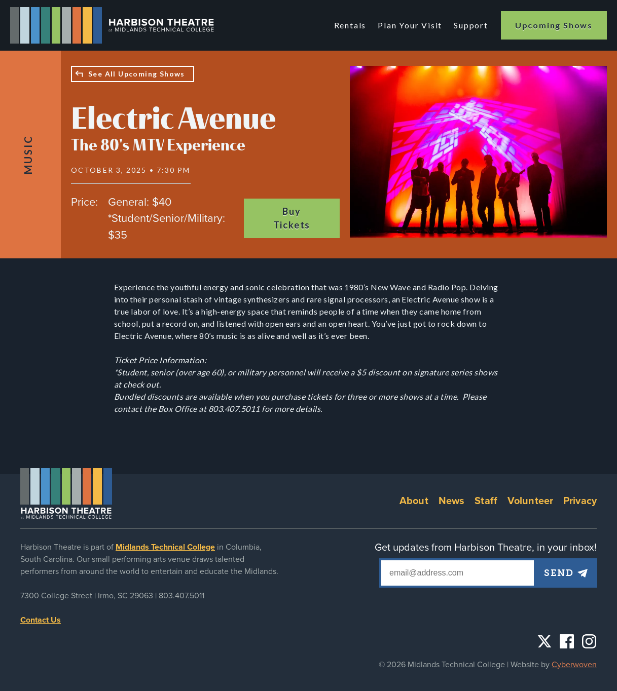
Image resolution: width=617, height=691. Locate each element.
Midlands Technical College (165, 547)
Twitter (544, 641)
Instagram (589, 641)
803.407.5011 (181, 596)
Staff (486, 501)
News (452, 501)
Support (471, 25)
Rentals (350, 25)
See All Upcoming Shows (136, 73)
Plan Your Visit (410, 25)
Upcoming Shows (554, 25)
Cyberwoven (574, 665)
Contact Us (40, 620)
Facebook (566, 641)
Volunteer (530, 501)
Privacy (580, 501)
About (414, 501)
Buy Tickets (292, 218)
